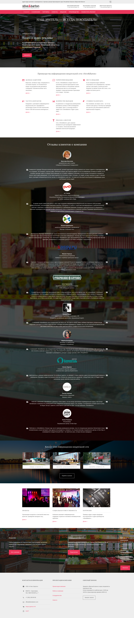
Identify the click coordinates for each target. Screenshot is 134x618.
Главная (29, 11)
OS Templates (106, 614)
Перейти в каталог (67, 482)
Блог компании (13, 555)
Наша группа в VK (34, 598)
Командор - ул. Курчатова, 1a (38, 474)
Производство (77, 11)
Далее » (31, 92)
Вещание (66, 11)
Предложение (57, 555)
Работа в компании (59, 583)
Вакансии (101, 555)
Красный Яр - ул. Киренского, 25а (95, 474)
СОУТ (30, 603)
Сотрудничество (58, 587)
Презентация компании (60, 578)
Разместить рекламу (91, 11)
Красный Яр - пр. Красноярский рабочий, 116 (67, 474)
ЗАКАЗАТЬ (30, 55)
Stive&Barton (45, 614)
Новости (56, 592)
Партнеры (48, 11)
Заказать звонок (88, 589)
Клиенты (58, 11)
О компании (39, 11)
